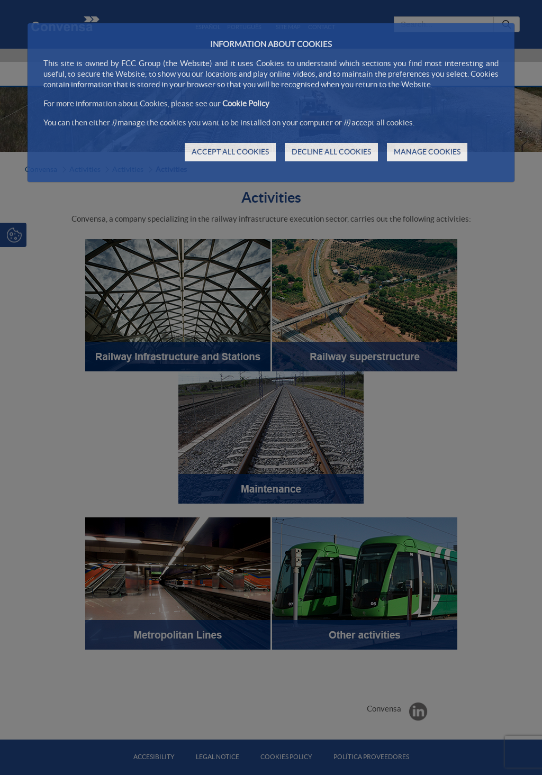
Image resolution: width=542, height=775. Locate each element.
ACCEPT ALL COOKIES (230, 152)
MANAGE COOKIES (427, 152)
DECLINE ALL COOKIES (331, 152)
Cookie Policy (245, 103)
